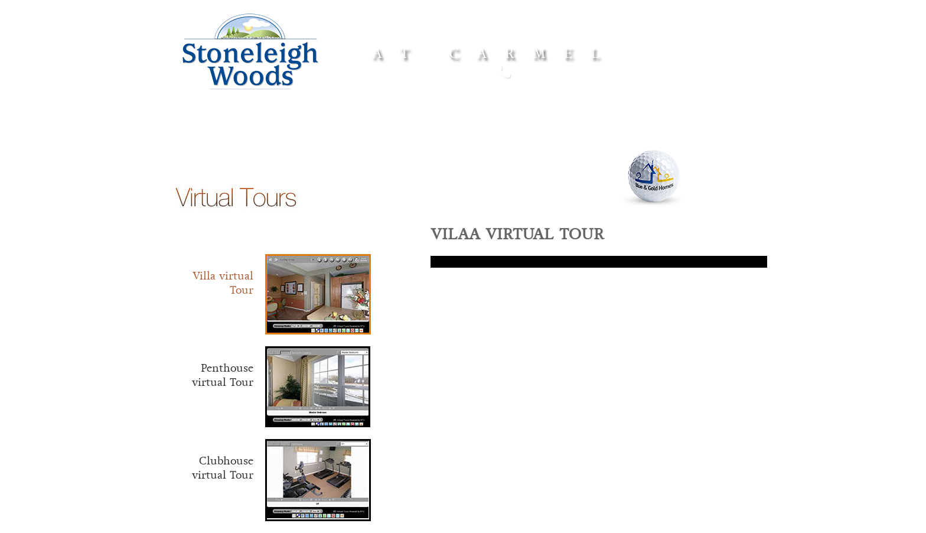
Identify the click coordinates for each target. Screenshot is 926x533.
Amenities (316, 130)
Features (459, 133)
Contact (689, 132)
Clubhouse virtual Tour (222, 468)
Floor (391, 132)
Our (619, 132)
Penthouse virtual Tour (222, 375)
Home (237, 130)
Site (540, 132)
